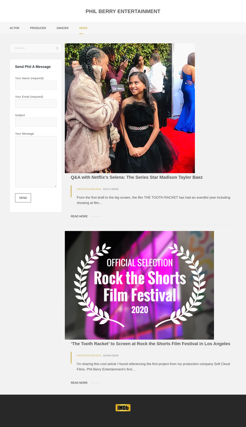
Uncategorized (89, 189)
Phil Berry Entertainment (123, 11)
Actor (14, 28)
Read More (79, 216)
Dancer (62, 28)
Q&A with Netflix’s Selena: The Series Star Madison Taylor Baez (137, 177)
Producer (38, 28)
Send (23, 197)
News (83, 28)
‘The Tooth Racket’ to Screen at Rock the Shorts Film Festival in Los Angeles (150, 343)
